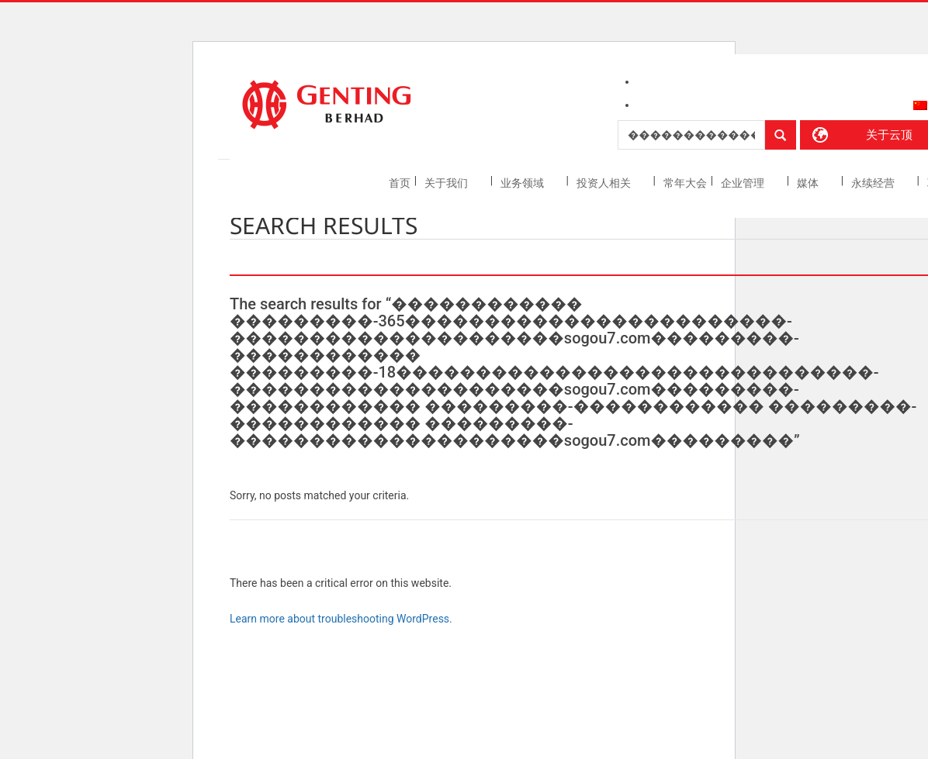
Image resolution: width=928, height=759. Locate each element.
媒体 (809, 183)
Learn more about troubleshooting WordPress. (341, 618)
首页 (399, 183)
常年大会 (685, 183)
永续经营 (874, 183)
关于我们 (447, 183)
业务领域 (523, 183)
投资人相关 (605, 183)
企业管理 (744, 183)
